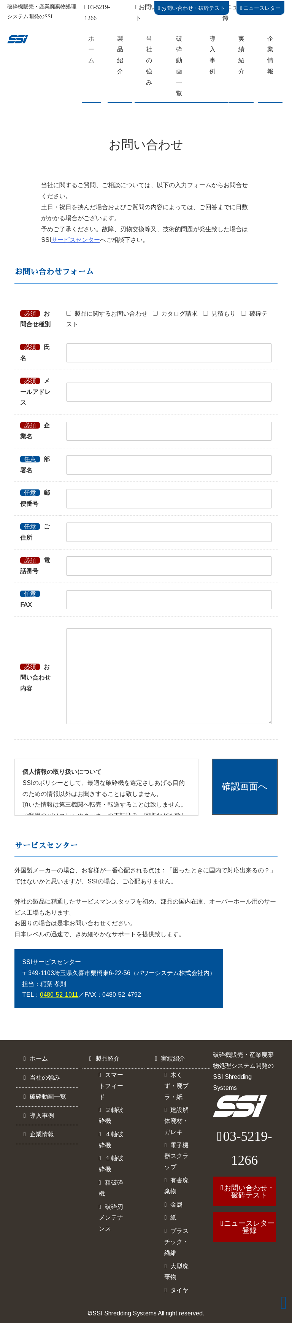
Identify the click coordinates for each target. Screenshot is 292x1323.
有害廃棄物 (176, 1185)
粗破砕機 (111, 1188)
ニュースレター (260, 8)
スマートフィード (111, 1086)
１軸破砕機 (111, 1163)
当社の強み (149, 60)
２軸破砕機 (111, 1115)
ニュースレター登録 (249, 1226)
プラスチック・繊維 (176, 1242)
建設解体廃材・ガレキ (176, 1121)
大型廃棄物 (176, 1271)
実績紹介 (241, 55)
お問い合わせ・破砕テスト (191, 8)
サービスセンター (75, 240)
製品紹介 (120, 55)
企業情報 (270, 55)
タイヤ (179, 1290)
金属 (176, 1204)
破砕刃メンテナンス (111, 1218)
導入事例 (212, 55)
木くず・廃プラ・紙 (176, 1086)
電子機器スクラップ (176, 1156)
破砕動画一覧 (179, 66)
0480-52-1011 (59, 994)
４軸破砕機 (111, 1139)
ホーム (91, 49)
